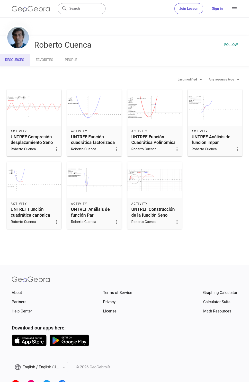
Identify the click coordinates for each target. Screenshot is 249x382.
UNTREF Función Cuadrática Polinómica (153, 139)
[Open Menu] (234, 9)
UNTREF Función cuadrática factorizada (93, 139)
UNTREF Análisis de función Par (90, 212)
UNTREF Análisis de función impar (211, 139)
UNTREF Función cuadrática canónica (30, 212)
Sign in (217, 9)
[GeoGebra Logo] (31, 9)
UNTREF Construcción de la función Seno (153, 212)
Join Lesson (188, 9)
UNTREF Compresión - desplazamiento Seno (32, 139)
